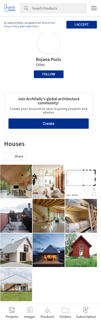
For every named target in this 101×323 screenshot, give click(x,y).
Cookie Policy (31, 26)
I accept (82, 24)
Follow (48, 74)
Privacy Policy (11, 26)
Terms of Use (48, 23)
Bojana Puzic (48, 59)
